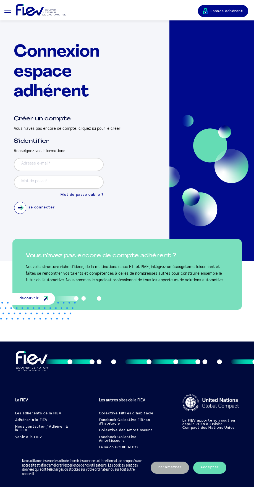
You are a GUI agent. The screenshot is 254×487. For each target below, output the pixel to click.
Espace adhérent (227, 11)
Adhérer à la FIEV (31, 420)
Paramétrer (170, 467)
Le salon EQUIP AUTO (118, 447)
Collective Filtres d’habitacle (126, 413)
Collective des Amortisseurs (126, 430)
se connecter (34, 208)
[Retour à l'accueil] (107, 10)
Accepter (209, 467)
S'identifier (31, 141)
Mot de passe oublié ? (82, 195)
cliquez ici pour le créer (99, 129)
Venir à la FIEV (28, 437)
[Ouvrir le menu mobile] (8, 10)
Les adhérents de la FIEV (38, 413)
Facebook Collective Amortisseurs (118, 439)
